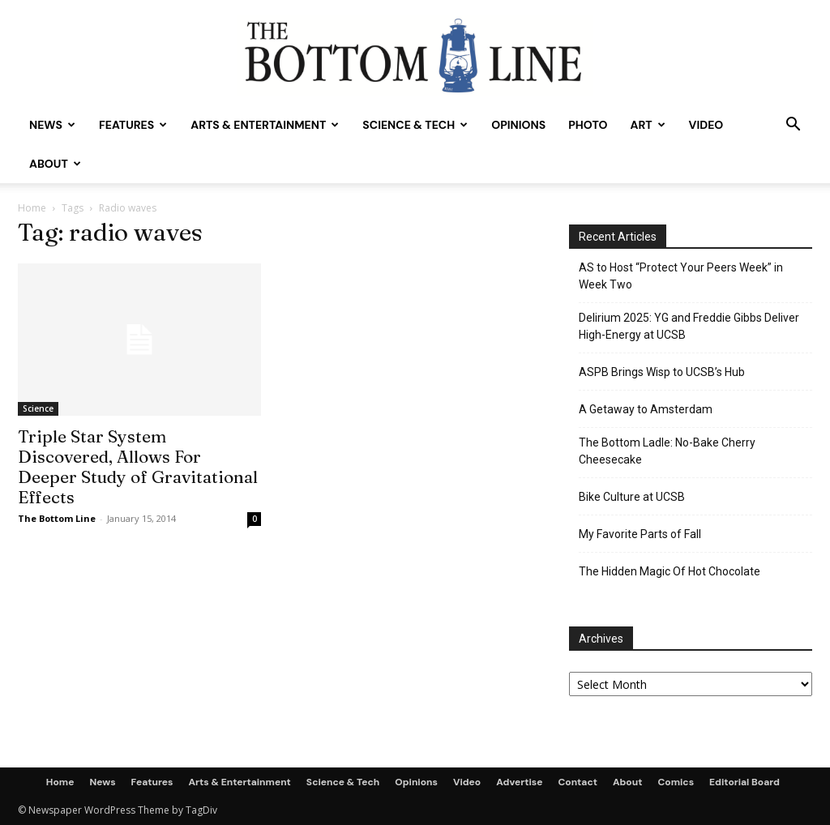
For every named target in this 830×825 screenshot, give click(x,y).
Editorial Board (744, 782)
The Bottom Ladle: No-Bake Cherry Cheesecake (667, 451)
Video (706, 125)
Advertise (519, 782)
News (52, 125)
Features (133, 125)
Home (32, 208)
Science (38, 408)
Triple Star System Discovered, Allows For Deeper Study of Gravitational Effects (138, 466)
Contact (577, 782)
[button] (792, 126)
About (55, 163)
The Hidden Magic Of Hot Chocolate (669, 571)
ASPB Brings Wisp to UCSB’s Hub (662, 371)
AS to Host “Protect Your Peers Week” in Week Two (681, 276)
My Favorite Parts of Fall (640, 534)
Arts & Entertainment (264, 125)
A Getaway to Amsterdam (645, 409)
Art (647, 125)
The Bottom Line (57, 518)
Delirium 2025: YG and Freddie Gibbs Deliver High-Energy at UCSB (689, 326)
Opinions (518, 125)
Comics (675, 782)
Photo (587, 125)
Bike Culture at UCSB (632, 496)
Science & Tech (415, 125)
